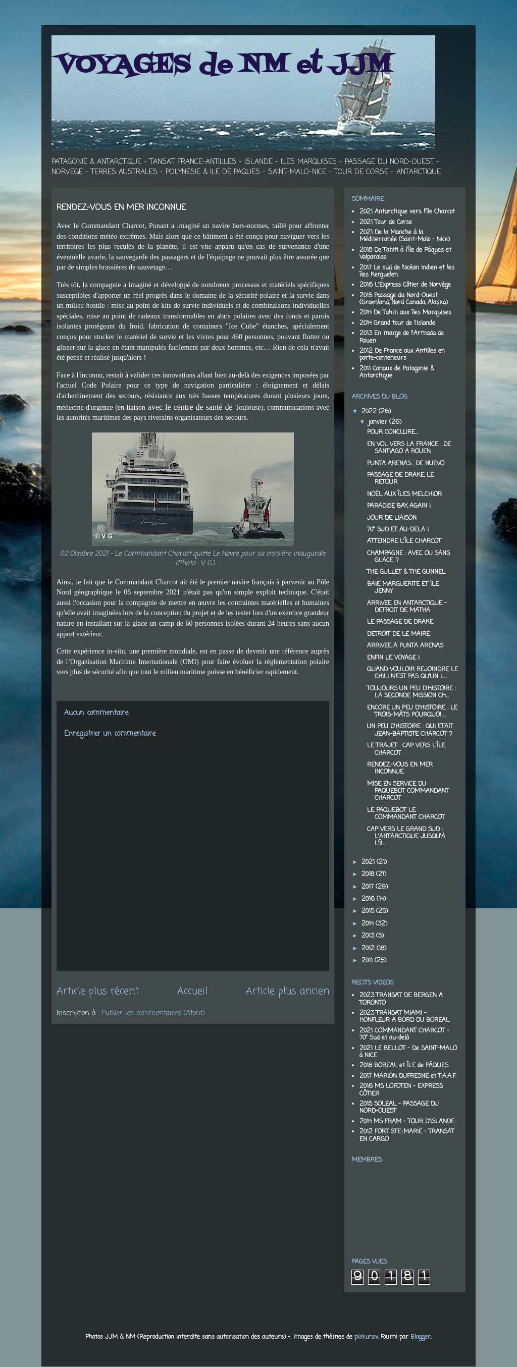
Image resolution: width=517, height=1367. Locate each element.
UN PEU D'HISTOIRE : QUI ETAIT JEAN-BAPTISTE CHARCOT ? (410, 730)
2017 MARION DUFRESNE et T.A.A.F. (407, 1076)
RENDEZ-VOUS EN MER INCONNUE (400, 768)
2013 (368, 936)
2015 (368, 911)
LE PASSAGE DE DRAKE (400, 622)
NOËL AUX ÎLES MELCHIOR (404, 494)
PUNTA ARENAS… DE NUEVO (405, 463)
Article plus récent (98, 991)
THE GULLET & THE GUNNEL (406, 572)
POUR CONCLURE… (392, 432)
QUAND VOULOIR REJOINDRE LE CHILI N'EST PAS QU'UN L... (412, 673)
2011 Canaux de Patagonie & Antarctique (396, 372)
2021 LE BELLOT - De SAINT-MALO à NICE (408, 1052)
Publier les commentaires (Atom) (153, 1013)
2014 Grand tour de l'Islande (397, 323)
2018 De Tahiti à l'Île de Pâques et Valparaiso (405, 254)
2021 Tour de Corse (385, 222)
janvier (379, 422)
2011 (368, 960)
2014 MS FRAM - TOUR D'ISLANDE (406, 1121)
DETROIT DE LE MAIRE (398, 634)
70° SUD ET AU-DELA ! (398, 529)
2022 (370, 411)
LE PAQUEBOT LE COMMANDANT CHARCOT (406, 814)
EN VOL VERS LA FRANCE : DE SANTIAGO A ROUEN (409, 448)
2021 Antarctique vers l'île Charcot (407, 211)
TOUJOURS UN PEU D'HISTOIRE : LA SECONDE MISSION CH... (411, 692)
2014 (368, 923)
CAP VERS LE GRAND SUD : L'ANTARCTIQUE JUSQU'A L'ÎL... (406, 837)
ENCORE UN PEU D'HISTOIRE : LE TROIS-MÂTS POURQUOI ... (412, 711)
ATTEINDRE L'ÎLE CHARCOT (404, 541)
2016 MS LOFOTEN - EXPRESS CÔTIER (401, 1090)
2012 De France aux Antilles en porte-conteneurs (402, 355)
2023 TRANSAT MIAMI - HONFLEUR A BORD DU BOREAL (404, 1017)
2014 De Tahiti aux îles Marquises (405, 312)
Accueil (192, 991)
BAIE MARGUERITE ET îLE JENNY (403, 588)
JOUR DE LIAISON (392, 518)
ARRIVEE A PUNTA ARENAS (405, 645)
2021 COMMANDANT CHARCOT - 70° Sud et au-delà (404, 1034)
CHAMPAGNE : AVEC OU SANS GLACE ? (408, 557)
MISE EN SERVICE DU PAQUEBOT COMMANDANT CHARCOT (408, 791)
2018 (368, 874)
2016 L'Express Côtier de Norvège (405, 285)
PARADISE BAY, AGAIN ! (399, 506)
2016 (369, 899)
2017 (368, 887)
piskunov (366, 1337)
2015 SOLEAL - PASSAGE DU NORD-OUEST (399, 1108)
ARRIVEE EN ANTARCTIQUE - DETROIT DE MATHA (407, 607)
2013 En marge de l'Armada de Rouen (401, 337)
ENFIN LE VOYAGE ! (393, 658)
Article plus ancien (287, 991)
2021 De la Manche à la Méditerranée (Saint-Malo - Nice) (404, 236)
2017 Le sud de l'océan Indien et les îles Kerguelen (406, 271)
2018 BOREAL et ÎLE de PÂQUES (403, 1065)
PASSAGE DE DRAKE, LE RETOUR (400, 479)
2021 (369, 862)
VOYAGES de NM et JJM (224, 65)
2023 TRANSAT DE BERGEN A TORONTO (401, 999)
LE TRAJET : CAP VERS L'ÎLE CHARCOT (406, 749)
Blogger (420, 1337)
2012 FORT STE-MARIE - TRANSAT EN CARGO (406, 1135)
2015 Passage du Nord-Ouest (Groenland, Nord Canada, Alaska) (403, 299)
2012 (369, 948)
